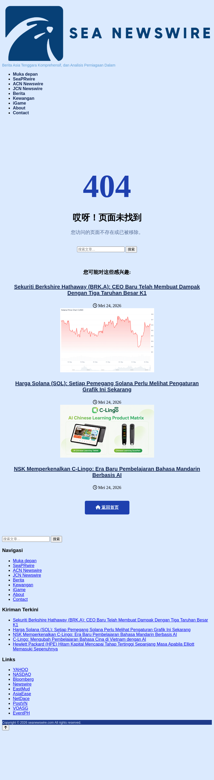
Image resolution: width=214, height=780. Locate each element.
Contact (21, 113)
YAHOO (20, 669)
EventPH (21, 713)
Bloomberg (23, 679)
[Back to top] (5, 727)
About (19, 108)
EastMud (21, 689)
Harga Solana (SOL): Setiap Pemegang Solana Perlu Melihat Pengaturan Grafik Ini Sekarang (107, 386)
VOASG (20, 708)
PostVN (20, 703)
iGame (19, 103)
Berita (19, 93)
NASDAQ (22, 674)
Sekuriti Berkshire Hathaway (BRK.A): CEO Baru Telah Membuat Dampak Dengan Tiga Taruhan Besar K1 (107, 290)
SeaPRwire (24, 79)
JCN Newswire (27, 88)
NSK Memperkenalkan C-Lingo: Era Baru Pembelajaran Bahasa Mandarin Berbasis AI (107, 472)
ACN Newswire (28, 84)
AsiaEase (22, 693)
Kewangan (23, 98)
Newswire (22, 684)
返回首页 (107, 507)
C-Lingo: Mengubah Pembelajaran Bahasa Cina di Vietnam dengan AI (79, 639)
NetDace (21, 698)
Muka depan (25, 74)
